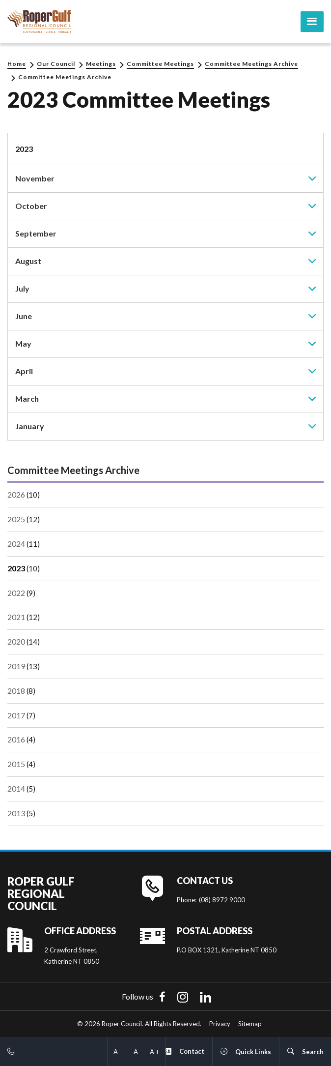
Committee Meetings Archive (251, 63)
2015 (16, 764)
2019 (16, 666)
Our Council (56, 63)
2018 (16, 690)
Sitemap (250, 1024)
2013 (16, 812)
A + (154, 1052)
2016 (16, 739)
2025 (16, 519)
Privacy (219, 1024)
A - (117, 1052)
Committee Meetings (160, 63)
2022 (16, 592)
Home (16, 63)
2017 (16, 714)
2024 (16, 543)
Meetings (101, 63)
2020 (16, 641)
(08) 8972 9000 (222, 900)
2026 (16, 494)
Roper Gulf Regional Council (41, 893)
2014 (16, 788)
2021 (16, 617)
